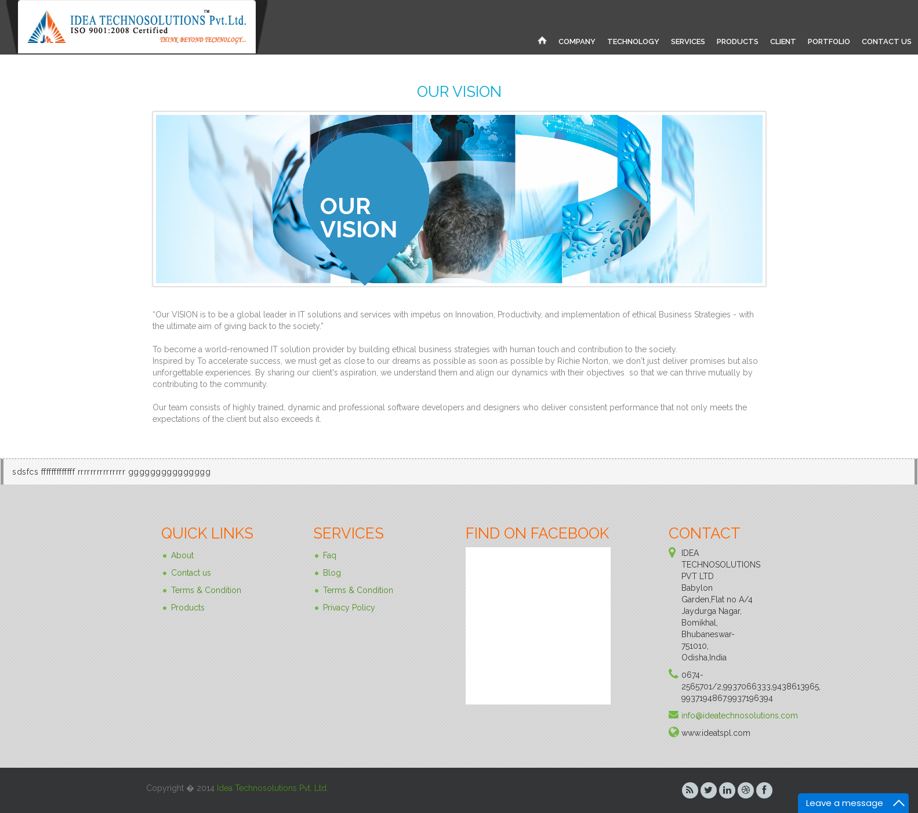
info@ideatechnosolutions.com (739, 715)
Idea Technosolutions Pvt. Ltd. (272, 788)
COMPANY (577, 41)
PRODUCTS (738, 41)
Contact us (191, 572)
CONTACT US (887, 41)
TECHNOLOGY (633, 41)
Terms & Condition (206, 590)
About (182, 555)
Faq (329, 555)
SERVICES (688, 41)
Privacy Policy (349, 607)
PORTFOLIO (829, 41)
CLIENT (783, 41)
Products (188, 607)
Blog (332, 572)
